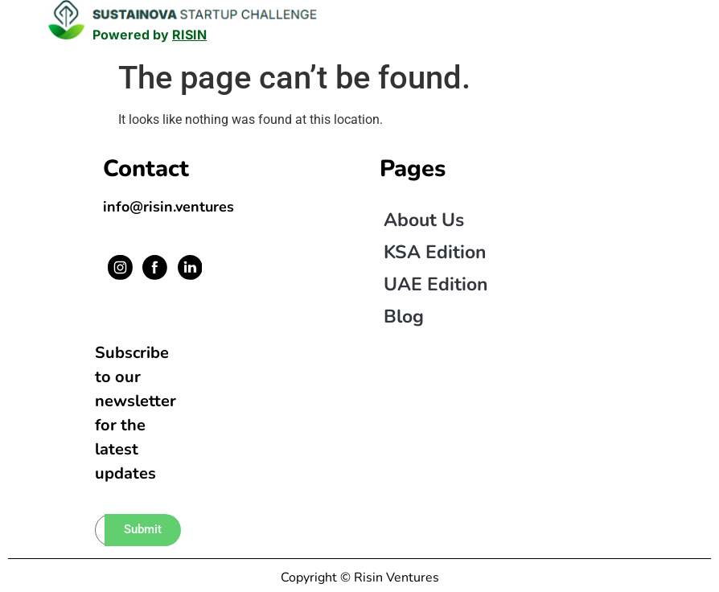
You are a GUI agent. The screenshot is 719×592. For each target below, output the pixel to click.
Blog (404, 316)
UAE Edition (435, 284)
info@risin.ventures (168, 206)
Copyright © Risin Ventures (360, 577)
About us (424, 220)
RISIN (189, 35)
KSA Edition (435, 252)
